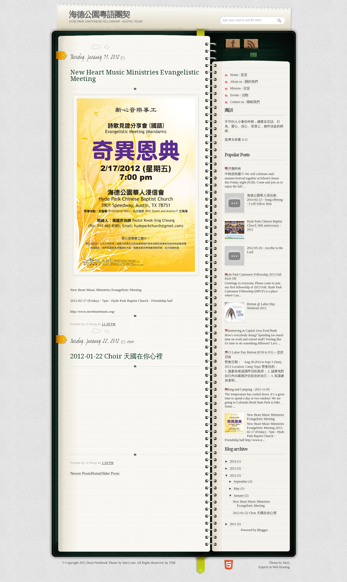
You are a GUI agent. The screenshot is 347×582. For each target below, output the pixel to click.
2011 (233, 524)
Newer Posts (80, 473)
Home (96, 473)
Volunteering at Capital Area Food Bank (251, 330)
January (239, 495)
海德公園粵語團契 (99, 14)
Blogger (262, 530)
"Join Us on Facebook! (233, 42)
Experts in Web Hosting (274, 567)
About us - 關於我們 (244, 81)
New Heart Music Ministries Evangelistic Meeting (134, 76)
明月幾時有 (233, 168)
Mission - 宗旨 (240, 88)
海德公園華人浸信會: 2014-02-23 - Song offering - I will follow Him (265, 199)
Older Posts (110, 473)
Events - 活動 (239, 95)
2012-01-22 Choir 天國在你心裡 (116, 356)
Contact (253, 55)
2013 (233, 468)
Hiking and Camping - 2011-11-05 (247, 389)
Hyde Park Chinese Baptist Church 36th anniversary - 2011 (264, 225)
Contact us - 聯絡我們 (245, 102)
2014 (233, 461)
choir (130, 342)
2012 (233, 475)
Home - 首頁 (238, 75)
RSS (251, 42)
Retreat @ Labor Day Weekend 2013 (261, 306)
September (241, 481)
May (237, 488)
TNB (172, 563)
